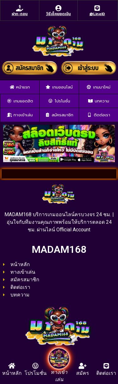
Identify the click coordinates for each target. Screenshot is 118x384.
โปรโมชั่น (36, 373)
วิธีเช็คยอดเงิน (58, 14)
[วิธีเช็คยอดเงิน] (58, 8)
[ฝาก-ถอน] (20, 8)
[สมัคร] (83, 366)
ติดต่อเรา (106, 373)
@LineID (97, 14)
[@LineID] (97, 8)
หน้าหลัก (12, 373)
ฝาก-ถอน (20, 14)
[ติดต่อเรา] (106, 366)
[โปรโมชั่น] (35, 366)
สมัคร (82, 373)
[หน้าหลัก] (12, 366)
